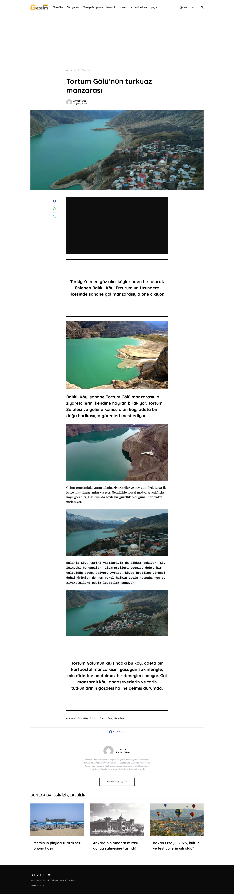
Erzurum (94, 718)
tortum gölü (106, 718)
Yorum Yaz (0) (115, 781)
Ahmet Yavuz (79, 100)
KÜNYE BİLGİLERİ (37, 885)
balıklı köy (83, 718)
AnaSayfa (86, 70)
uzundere (119, 718)
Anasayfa (71, 70)
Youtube (187, 7)
